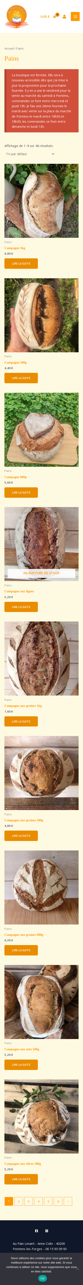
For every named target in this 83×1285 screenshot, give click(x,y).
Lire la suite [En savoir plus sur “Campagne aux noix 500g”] (21, 1065)
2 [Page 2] (19, 1201)
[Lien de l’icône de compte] (64, 17)
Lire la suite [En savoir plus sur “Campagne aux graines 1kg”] (21, 721)
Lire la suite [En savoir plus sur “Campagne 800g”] (21, 492)
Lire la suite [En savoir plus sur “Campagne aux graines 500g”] (21, 836)
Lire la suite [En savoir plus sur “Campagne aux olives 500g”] (21, 1179)
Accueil (9, 48)
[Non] (77, 1269)
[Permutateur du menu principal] (75, 16)
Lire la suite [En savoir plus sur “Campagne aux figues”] (21, 607)
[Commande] (29, 154)
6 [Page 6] (58, 1201)
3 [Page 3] (28, 1201)
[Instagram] (46, 1230)
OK (43, 1278)
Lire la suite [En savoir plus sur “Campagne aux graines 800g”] (21, 950)
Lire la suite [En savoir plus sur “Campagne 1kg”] (21, 263)
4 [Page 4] (38, 1201)
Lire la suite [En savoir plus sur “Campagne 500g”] (21, 378)
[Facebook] (36, 1230)
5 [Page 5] (48, 1201)
